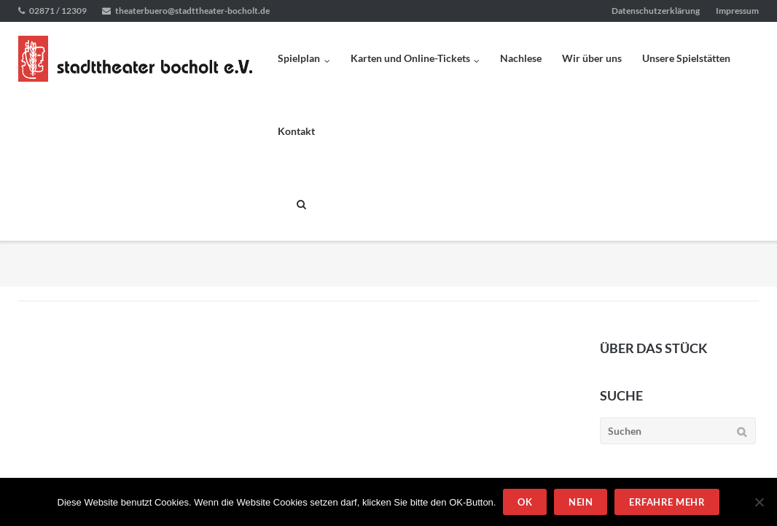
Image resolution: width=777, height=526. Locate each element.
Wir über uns (592, 58)
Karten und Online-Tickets (410, 58)
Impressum (737, 10)
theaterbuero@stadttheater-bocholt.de (192, 10)
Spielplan (299, 58)
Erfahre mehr (667, 502)
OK (525, 502)
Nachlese (521, 58)
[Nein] (758, 502)
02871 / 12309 (58, 10)
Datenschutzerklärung (656, 10)
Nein (581, 502)
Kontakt (296, 131)
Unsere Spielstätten (686, 58)
